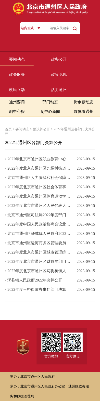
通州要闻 (17, 102)
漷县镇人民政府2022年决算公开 (34, 280)
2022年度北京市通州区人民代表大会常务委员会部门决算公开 (40, 205)
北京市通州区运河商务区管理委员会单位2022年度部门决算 (40, 243)
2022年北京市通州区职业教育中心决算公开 (40, 159)
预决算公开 (41, 129)
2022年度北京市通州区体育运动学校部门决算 (40, 196)
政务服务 (17, 74)
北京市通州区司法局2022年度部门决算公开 (40, 215)
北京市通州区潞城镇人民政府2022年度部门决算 (40, 233)
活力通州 (59, 90)
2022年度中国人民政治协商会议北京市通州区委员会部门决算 (40, 224)
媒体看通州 (83, 111)
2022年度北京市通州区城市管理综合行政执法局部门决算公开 (40, 252)
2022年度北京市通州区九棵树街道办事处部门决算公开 (40, 168)
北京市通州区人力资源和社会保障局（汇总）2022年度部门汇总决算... (40, 177)
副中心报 (17, 111)
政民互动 (17, 90)
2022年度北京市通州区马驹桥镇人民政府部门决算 (40, 271)
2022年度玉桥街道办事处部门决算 (36, 289)
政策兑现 (59, 74)
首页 (8, 129)
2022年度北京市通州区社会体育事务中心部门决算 (40, 187)
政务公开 (59, 59)
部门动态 (50, 102)
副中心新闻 (50, 111)
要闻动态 (17, 59)
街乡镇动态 (83, 102)
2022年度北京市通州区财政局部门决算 (40, 261)
